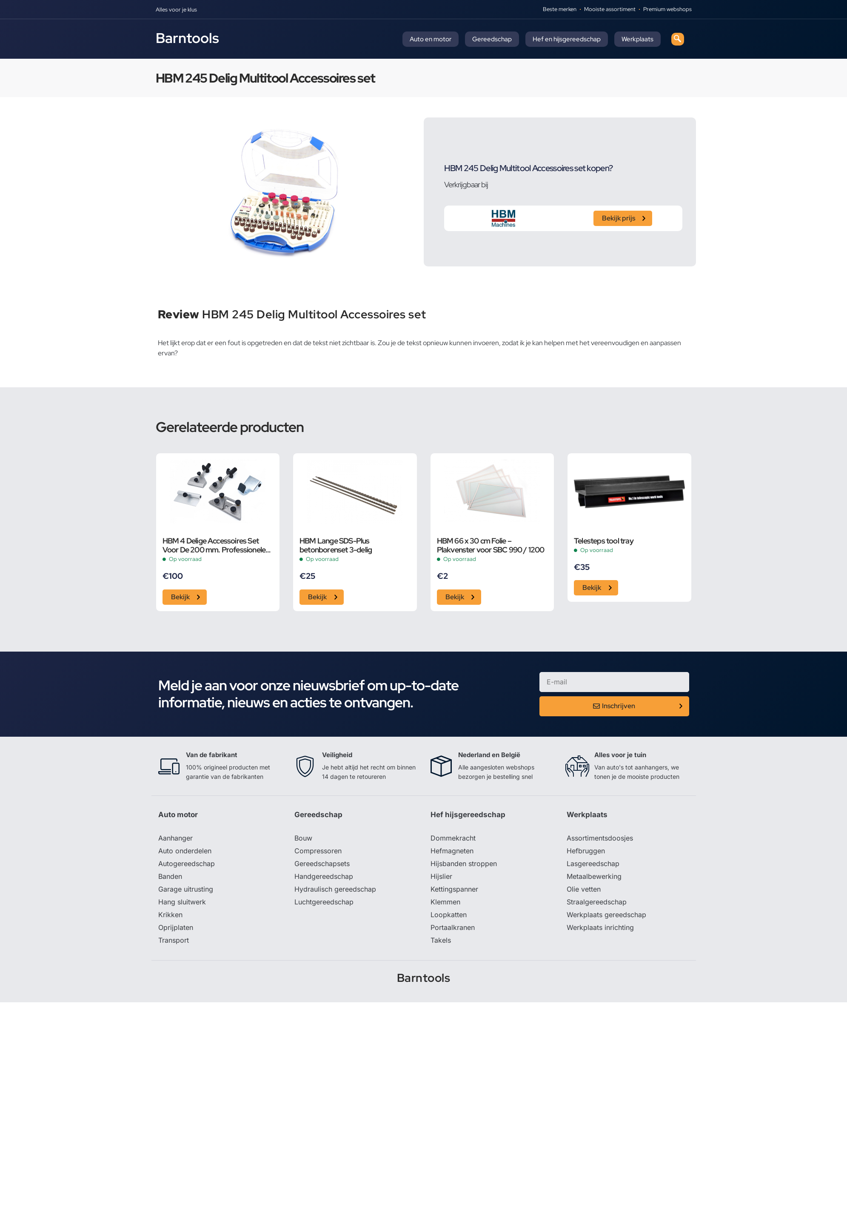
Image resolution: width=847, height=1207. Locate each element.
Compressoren (318, 851)
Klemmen (445, 902)
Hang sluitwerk (182, 902)
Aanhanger (175, 838)
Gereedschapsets (322, 863)
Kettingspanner (454, 889)
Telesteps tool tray (603, 540)
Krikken (170, 914)
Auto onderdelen (184, 851)
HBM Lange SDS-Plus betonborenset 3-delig (335, 545)
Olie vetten (584, 889)
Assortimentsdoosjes (600, 838)
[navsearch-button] (677, 39)
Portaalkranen (453, 927)
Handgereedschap (323, 876)
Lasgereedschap (593, 863)
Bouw (303, 838)
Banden (170, 876)
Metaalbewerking (594, 876)
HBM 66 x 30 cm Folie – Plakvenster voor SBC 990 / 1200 (491, 545)
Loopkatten (449, 914)
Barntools (187, 38)
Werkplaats (637, 39)
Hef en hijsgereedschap (567, 39)
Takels (441, 940)
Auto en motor (430, 39)
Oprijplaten (175, 927)
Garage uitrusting (185, 889)
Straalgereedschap (597, 902)
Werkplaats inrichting (600, 927)
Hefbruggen (586, 851)
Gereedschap (492, 39)
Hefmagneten (452, 851)
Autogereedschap (186, 863)
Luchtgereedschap (324, 902)
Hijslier (441, 876)
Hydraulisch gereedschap (335, 889)
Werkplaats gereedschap (606, 914)
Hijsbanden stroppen (464, 863)
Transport (173, 940)
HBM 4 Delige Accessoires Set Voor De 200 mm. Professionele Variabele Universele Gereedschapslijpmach (214, 545)
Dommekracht (453, 838)
